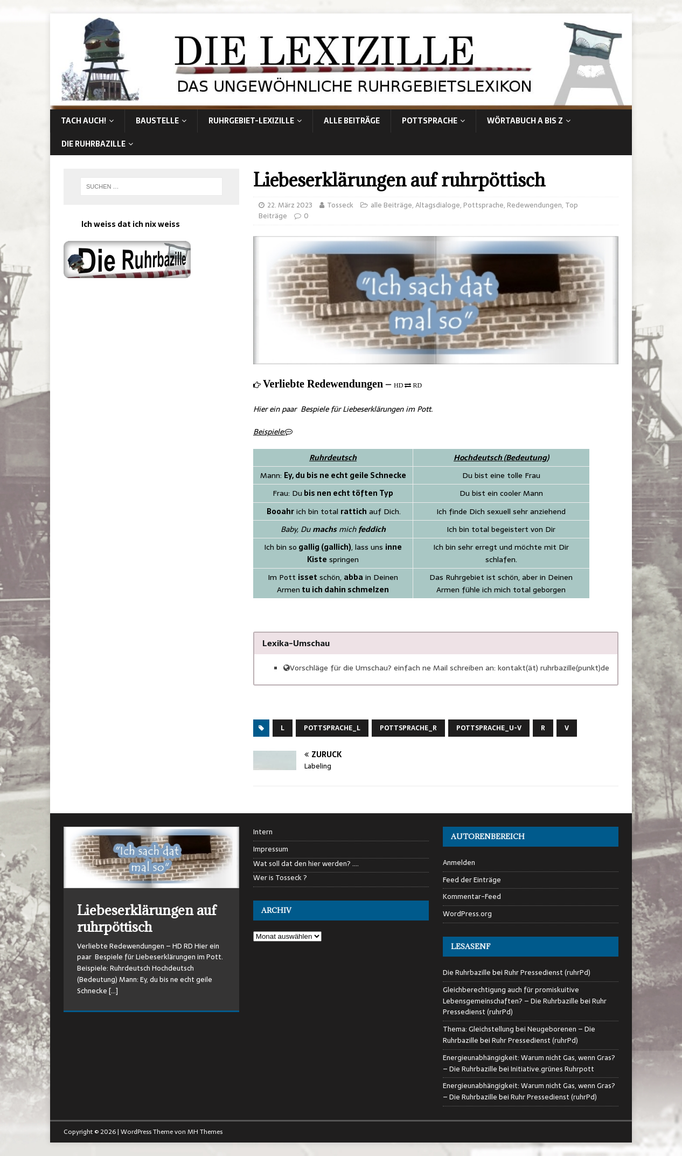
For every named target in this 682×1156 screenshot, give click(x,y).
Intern (263, 832)
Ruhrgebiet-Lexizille (251, 121)
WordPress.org (467, 913)
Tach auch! (83, 121)
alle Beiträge (352, 121)
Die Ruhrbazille (93, 144)
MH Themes (204, 1131)
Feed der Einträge (472, 879)
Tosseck (340, 205)
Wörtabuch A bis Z (525, 121)
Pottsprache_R (408, 728)
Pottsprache (429, 121)
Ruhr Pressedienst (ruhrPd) (547, 972)
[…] (113, 990)
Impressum (270, 849)
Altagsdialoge (437, 205)
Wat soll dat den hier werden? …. (306, 864)
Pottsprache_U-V (488, 728)
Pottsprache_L (332, 728)
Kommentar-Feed (472, 896)
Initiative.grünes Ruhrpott (552, 1069)
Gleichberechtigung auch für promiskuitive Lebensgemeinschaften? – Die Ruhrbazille (511, 995)
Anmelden (459, 862)
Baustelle (157, 121)
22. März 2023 (289, 205)
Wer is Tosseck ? (280, 878)
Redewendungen (534, 205)
